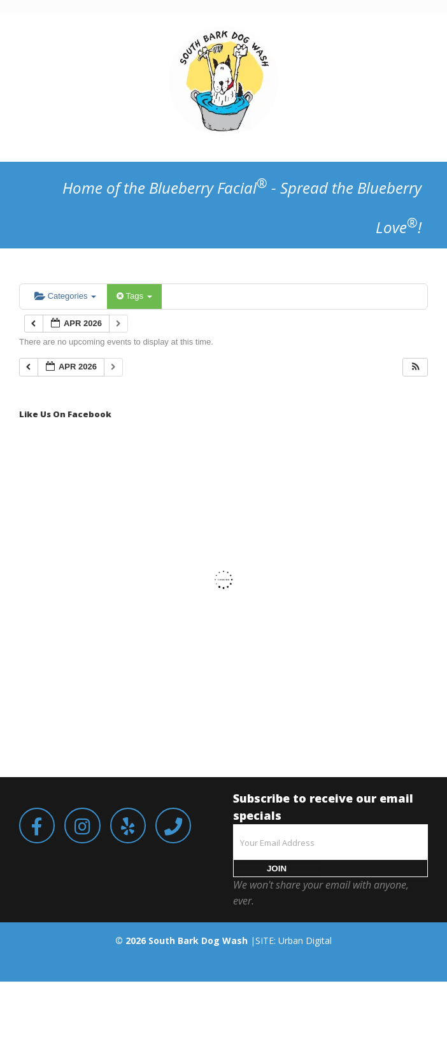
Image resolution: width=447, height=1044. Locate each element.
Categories (65, 296)
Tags (134, 296)
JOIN (277, 868)
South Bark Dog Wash (198, 940)
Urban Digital (305, 940)
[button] (416, 367)
